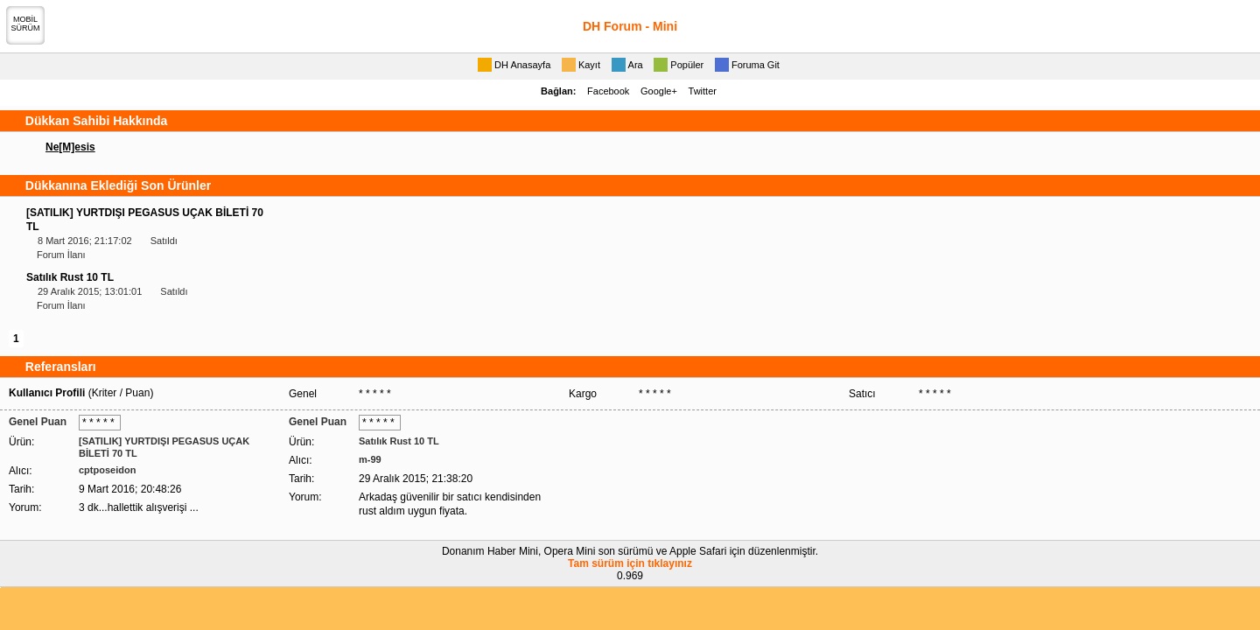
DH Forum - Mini (630, 26)
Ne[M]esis (70, 147)
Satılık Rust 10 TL (70, 277)
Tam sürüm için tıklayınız (630, 563)
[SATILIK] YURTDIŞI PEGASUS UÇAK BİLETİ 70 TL (164, 447)
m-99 (370, 459)
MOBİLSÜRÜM (25, 23)
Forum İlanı (61, 254)
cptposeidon (107, 470)
